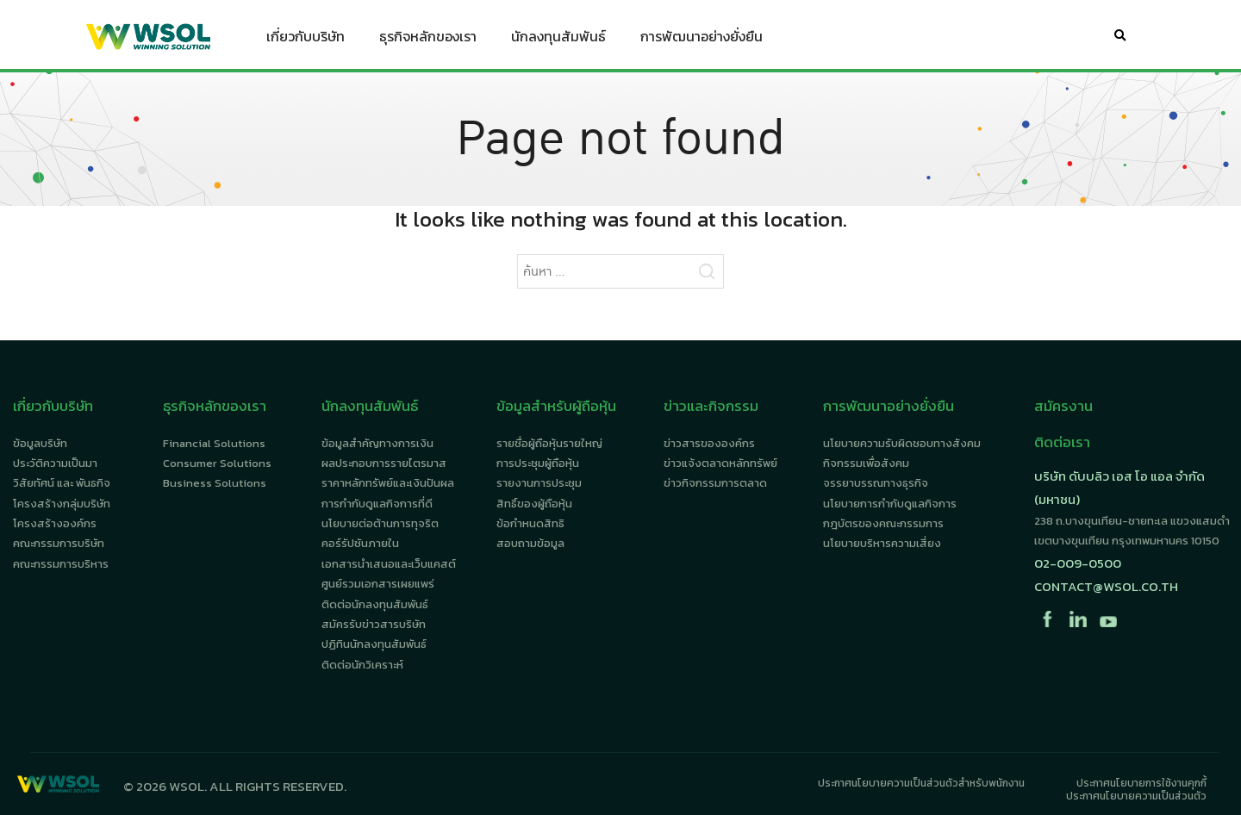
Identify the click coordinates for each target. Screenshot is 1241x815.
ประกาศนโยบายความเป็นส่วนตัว (1136, 796)
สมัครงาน (1063, 406)
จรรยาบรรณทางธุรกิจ (875, 483)
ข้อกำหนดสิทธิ (530, 523)
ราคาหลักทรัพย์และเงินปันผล (387, 483)
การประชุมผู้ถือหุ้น (537, 463)
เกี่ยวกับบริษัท (305, 39)
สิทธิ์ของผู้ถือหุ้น (534, 503)
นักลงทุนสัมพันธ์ (558, 39)
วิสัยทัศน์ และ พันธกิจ (61, 483)
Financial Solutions (214, 443)
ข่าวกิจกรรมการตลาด (715, 483)
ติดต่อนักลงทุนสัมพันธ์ (374, 604)
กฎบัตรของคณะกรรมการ (883, 523)
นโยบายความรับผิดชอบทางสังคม (902, 443)
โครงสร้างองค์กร (55, 523)
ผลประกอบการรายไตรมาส (383, 463)
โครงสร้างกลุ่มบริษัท (61, 503)
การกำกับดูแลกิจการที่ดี (377, 503)
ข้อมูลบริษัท (40, 443)
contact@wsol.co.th (1106, 586)
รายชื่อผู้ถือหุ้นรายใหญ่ (549, 443)
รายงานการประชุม (539, 483)
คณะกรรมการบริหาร (61, 564)
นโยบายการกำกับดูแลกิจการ (890, 503)
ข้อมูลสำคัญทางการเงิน (377, 443)
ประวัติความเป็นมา (55, 463)
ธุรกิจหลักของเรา (428, 39)
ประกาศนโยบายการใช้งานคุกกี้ (1141, 783)
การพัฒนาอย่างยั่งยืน (701, 39)
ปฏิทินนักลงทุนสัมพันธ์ (374, 644)
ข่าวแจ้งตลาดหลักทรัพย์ (720, 463)
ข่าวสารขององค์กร (709, 443)
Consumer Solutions (217, 463)
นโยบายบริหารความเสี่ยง (882, 543)
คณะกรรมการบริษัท (58, 543)
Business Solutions (214, 483)
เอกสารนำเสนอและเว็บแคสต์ (388, 564)
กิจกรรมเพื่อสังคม (866, 463)
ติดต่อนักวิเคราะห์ (362, 664)
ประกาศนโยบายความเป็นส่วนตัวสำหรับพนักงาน (921, 783)
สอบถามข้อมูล (530, 543)
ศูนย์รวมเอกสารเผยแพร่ (377, 583)
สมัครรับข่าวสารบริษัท (373, 624)
